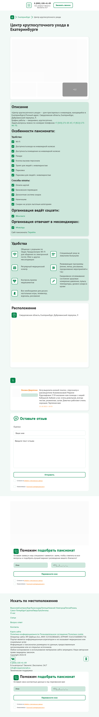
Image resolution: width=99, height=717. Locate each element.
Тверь (35, 610)
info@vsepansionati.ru (20, 668)
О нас (12, 613)
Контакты (14, 627)
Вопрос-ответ (16, 622)
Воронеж (14, 608)
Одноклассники (86, 658)
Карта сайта (15, 631)
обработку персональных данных (33, 481)
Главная (12, 17)
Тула (40, 610)
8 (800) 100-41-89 (42, 3)
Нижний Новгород (56, 608)
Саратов (29, 610)
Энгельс (45, 610)
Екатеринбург (24, 17)
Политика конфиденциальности (24, 634)
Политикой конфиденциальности (35, 486)
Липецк (44, 608)
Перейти (32, 232)
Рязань (74, 608)
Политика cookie (75, 634)
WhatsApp (20, 227)
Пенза (68, 608)
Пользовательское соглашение (54, 634)
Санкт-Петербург (18, 610)
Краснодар (36, 608)
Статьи (13, 617)
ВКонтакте (20, 216)
